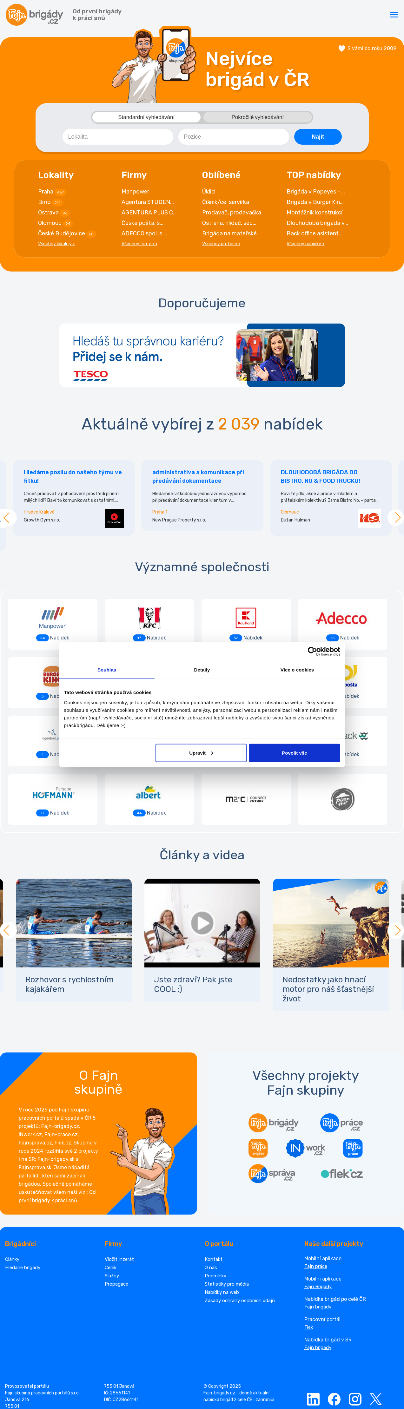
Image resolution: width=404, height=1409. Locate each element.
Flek (308, 1272)
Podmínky (215, 1220)
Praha (52, 195)
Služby (112, 1220)
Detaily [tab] (202, 669)
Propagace (116, 1228)
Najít (318, 139)
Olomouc (55, 226)
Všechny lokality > (56, 246)
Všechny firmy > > (139, 246)
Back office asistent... (314, 236)
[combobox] (118, 139)
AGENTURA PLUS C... (149, 215)
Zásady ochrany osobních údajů (240, 1245)
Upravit (201, 752)
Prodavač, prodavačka (231, 215)
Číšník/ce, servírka (225, 204)
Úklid (208, 194)
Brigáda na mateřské (229, 236)
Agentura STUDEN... (148, 204)
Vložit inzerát (119, 1204)
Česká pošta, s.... (143, 225)
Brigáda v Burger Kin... (315, 204)
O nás (211, 1212)
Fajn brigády (317, 1251)
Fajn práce (315, 1211)
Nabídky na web (222, 1237)
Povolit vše (294, 752)
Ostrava (54, 216)
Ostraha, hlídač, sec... (229, 225)
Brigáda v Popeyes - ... (316, 194)
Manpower (135, 194)
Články (12, 1204)
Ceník (110, 1212)
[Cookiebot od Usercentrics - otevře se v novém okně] (312, 651)
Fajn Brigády (318, 1231)
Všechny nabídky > (305, 246)
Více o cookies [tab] (297, 669)
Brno (50, 205)
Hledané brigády (22, 1212)
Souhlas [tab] (106, 669)
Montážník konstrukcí (314, 215)
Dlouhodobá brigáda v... (317, 225)
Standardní (146, 119)
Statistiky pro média (227, 1228)
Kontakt (213, 1204)
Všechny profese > (221, 246)
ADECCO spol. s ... (144, 236)
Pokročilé (257, 119)
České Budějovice (67, 236)
